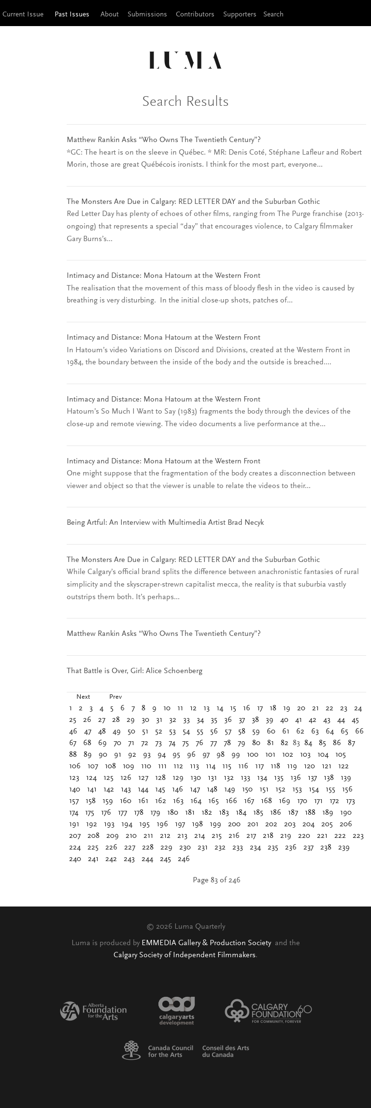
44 (341, 720)
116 (243, 766)
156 (347, 789)
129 (178, 778)
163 (178, 801)
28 (116, 720)
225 (93, 847)
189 (327, 813)
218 (268, 836)
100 (252, 755)
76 (199, 743)
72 (144, 743)
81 (270, 743)
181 (190, 813)
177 (122, 813)
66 (359, 731)
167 (249, 801)
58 (241, 731)
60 (271, 731)
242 (111, 859)
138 (329, 778)
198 (197, 824)
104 (322, 755)
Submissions (147, 14)
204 (308, 824)
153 (297, 789)
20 (301, 708)
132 (229, 778)
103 (305, 755)
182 (206, 813)
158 (91, 801)
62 (300, 731)
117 (259, 766)
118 (275, 766)
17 (260, 708)
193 (109, 824)
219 (285, 836)
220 (304, 836)
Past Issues (72, 14)
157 (74, 801)
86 (337, 743)
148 (212, 789)
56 (214, 731)
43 (326, 720)
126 (125, 778)
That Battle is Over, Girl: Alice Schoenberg (134, 671)
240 (75, 859)
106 (75, 766)
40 (284, 720)
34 (200, 720)
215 (217, 836)
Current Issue (22, 14)
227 (129, 847)
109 (128, 766)
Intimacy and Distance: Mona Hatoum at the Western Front (163, 276)
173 (350, 801)
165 (213, 801)
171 (318, 801)
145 (160, 789)
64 (330, 731)
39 (269, 720)
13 (206, 708)
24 (358, 708)
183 (224, 813)
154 (314, 789)
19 (286, 708)
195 (144, 824)
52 (158, 731)
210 (131, 836)
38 (255, 720)
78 (227, 743)
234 (255, 847)
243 (129, 859)
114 (210, 766)
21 (315, 708)
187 (293, 813)
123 (74, 778)
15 (233, 708)
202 (271, 824)
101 (270, 755)
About (109, 14)
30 (145, 720)
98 (220, 755)
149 (229, 789)
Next (83, 697)
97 (206, 755)
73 (158, 743)
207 (75, 836)
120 (309, 766)
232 (220, 847)
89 (88, 755)
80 (256, 743)
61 (285, 731)
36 (228, 720)
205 (327, 824)
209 (112, 836)
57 (228, 731)
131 (212, 778)
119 (292, 766)
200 (234, 824)
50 (131, 731)
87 (351, 743)
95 (176, 755)
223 (358, 836)
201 (252, 824)
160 (125, 801)
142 (108, 789)
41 (298, 720)
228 (148, 847)
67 (72, 743)
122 (343, 766)
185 (258, 813)
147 (195, 789)
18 (273, 708)
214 (199, 836)
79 (241, 743)
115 (226, 766)
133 (245, 778)
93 (147, 755)
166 (231, 801)
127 (143, 778)
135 (279, 778)
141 (92, 789)
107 (92, 766)
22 (329, 708)
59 (256, 731)
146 (177, 789)
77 (213, 743)
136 (295, 778)
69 (102, 743)
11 (180, 708)
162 (160, 801)
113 (194, 766)
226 (111, 847)
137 (312, 778)
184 (241, 813)
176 (106, 813)
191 (74, 824)
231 (203, 847)
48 (102, 731)
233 (237, 847)
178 (138, 813)
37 (242, 720)
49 (117, 731)
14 (219, 708)
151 (264, 789)
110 (146, 766)
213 (182, 836)
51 (145, 731)
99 (235, 755)
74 (172, 743)
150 (247, 789)
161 (143, 801)
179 (155, 813)
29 (131, 720)
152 (280, 789)
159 (107, 801)
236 (291, 847)
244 (147, 859)
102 (287, 755)
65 (344, 731)
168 (266, 801)
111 (162, 766)
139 (346, 778)
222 (340, 836)
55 (200, 731)
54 (186, 731)
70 (117, 743)
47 (87, 731)
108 (110, 766)
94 (161, 755)
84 (308, 743)
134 (262, 778)
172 (334, 801)
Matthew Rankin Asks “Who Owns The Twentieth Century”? (164, 140)
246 (184, 859)
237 (308, 847)
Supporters (240, 14)
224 (75, 847)
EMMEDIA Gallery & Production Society (207, 943)
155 (330, 789)
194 (126, 824)
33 (186, 720)
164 (195, 801)
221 (322, 836)
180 (172, 813)
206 (346, 824)
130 (195, 778)
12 (193, 708)
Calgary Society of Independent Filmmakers (185, 955)
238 (325, 847)
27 (101, 720)
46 (73, 731)
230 (185, 847)
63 (315, 731)
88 (73, 755)
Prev (115, 697)
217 (251, 836)
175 (89, 813)
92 (132, 755)
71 (131, 743)
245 (165, 859)
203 (290, 824)
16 (246, 708)
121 (326, 766)
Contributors (195, 14)
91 (117, 755)
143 (126, 789)
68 (87, 743)
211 (148, 836)
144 (143, 789)
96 (191, 755)
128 (160, 778)
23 (343, 708)
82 (284, 743)
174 (73, 813)
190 (346, 813)
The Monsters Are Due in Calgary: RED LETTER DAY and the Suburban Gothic (193, 202)
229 (166, 847)
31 (159, 720)
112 (178, 766)
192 (91, 824)
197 (180, 824)
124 (91, 778)
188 (310, 813)
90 (103, 755)
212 (165, 836)
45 (355, 720)
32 (172, 720)
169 (284, 801)
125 (108, 778)
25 (72, 720)
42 (312, 720)
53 (172, 731)
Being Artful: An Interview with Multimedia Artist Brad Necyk (165, 523)
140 (74, 789)
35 (214, 720)
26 (87, 720)
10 (167, 708)
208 (93, 836)
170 (302, 801)
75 (185, 743)
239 (344, 847)
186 (275, 813)
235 (273, 847)
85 (322, 743)
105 (340, 755)
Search (273, 14)
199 (215, 824)
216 (234, 836)
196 (162, 824)
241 (93, 859)
